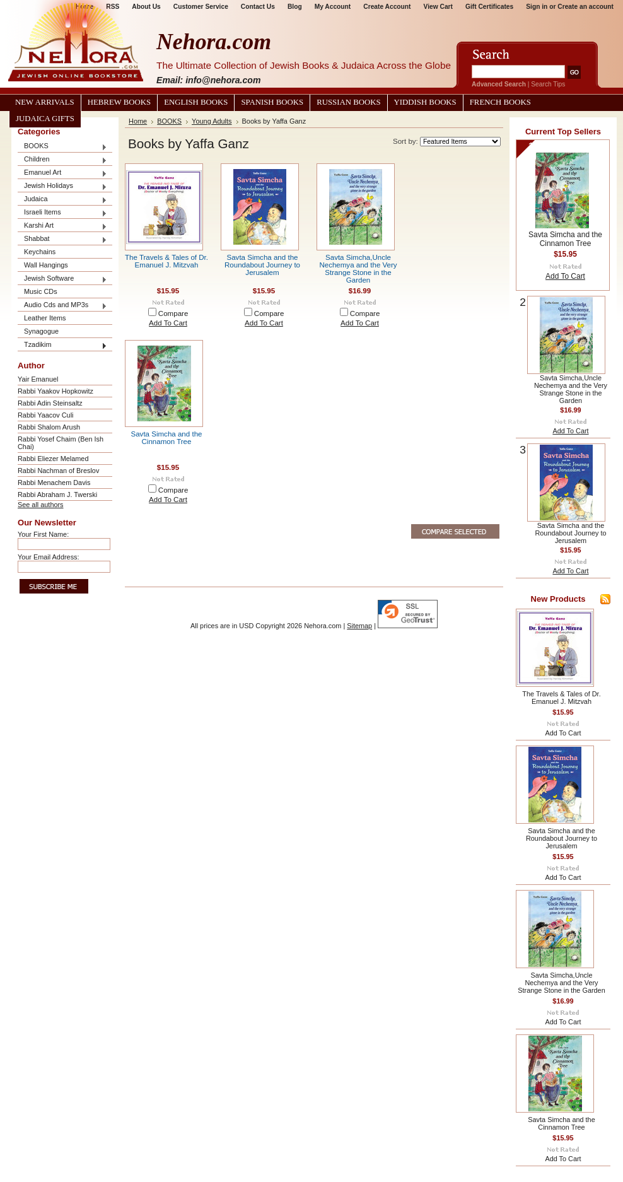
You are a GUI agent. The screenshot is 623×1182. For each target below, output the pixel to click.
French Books (500, 102)
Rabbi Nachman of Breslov (58, 470)
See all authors (41, 504)
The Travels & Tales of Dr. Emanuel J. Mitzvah (166, 261)
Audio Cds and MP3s (62, 305)
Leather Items (45, 318)
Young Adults (211, 121)
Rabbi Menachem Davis (54, 482)
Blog (295, 6)
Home (138, 121)
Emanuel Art (62, 173)
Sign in (536, 6)
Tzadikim (62, 345)
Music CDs (40, 291)
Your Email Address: (48, 557)
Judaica (62, 199)
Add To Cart (168, 323)
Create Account (386, 6)
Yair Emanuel (38, 379)
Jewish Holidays (62, 186)
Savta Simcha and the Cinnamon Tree (166, 437)
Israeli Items (62, 213)
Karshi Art (62, 226)
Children (62, 160)
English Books (196, 102)
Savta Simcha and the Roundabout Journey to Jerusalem (262, 265)
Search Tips (548, 84)
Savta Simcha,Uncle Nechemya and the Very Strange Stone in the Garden (358, 269)
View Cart (438, 6)
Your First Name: (43, 534)
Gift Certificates (489, 6)
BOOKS (62, 146)
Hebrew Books (119, 102)
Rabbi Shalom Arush (49, 427)
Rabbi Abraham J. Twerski (57, 494)
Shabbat (62, 239)
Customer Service (200, 6)
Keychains (39, 251)
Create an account (585, 6)
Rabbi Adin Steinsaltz (50, 403)
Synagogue (41, 331)
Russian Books (348, 102)
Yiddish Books (425, 102)
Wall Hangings (46, 265)
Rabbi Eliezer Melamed (53, 458)
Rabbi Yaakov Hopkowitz (55, 391)
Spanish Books (272, 102)
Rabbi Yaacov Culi (45, 415)
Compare (173, 313)
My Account (333, 6)
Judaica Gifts (45, 118)
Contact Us (258, 6)
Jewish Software (62, 279)
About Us (146, 6)
